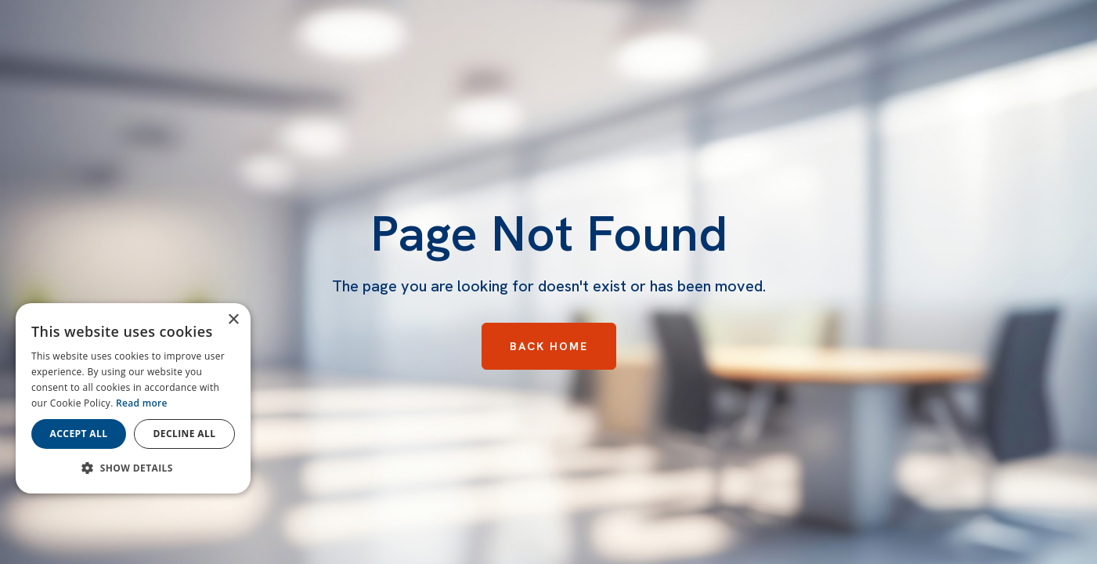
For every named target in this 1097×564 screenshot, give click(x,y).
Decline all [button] (184, 433)
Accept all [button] (79, 433)
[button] (133, 468)
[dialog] (133, 398)
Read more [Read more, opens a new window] (142, 403)
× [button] (233, 320)
